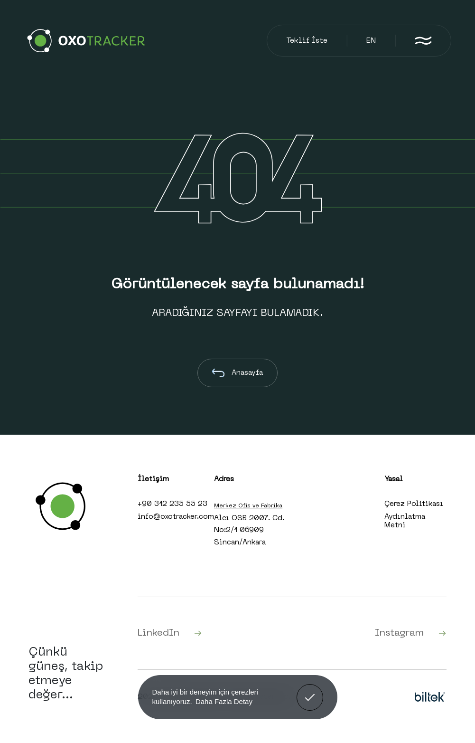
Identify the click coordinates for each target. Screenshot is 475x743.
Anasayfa (237, 373)
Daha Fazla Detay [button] (224, 701)
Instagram (411, 633)
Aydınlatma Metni (404, 521)
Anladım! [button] (310, 690)
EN (371, 41)
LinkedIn (170, 633)
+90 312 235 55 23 (172, 504)
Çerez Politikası (413, 504)
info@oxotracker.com (176, 517)
